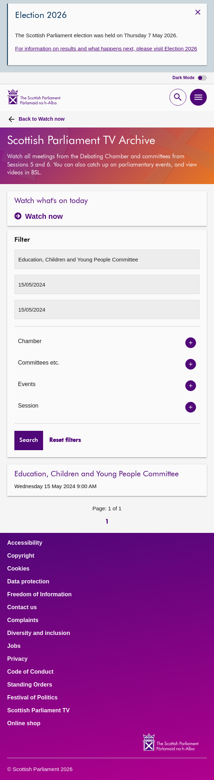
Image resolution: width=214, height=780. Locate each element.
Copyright (20, 556)
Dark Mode (189, 78)
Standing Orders (29, 685)
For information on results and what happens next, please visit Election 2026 (106, 48)
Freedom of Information (39, 594)
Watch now (42, 119)
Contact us (22, 607)
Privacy (17, 659)
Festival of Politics (32, 697)
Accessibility (24, 543)
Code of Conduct (30, 672)
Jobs (13, 646)
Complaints (22, 620)
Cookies (18, 569)
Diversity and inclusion (38, 633)
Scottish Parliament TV (38, 710)
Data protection (28, 581)
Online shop (23, 723)
